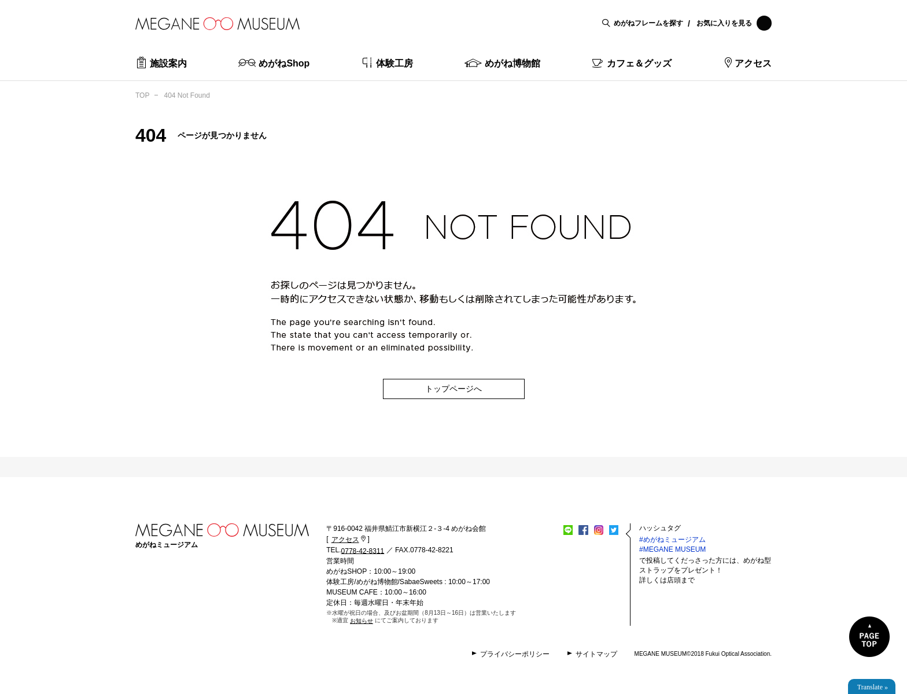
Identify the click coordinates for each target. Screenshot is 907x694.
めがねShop (284, 63)
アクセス (753, 63)
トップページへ (453, 388)
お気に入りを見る (734, 23)
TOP (142, 95)
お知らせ (361, 621)
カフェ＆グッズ (639, 63)
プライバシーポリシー (515, 654)
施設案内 (168, 63)
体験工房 (394, 63)
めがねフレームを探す (648, 23)
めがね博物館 (512, 63)
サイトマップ (596, 654)
